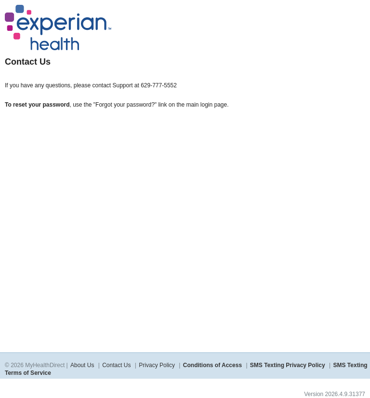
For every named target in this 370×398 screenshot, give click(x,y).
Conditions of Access (212, 365)
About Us (82, 365)
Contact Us (116, 365)
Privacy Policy (157, 365)
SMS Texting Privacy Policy (287, 365)
